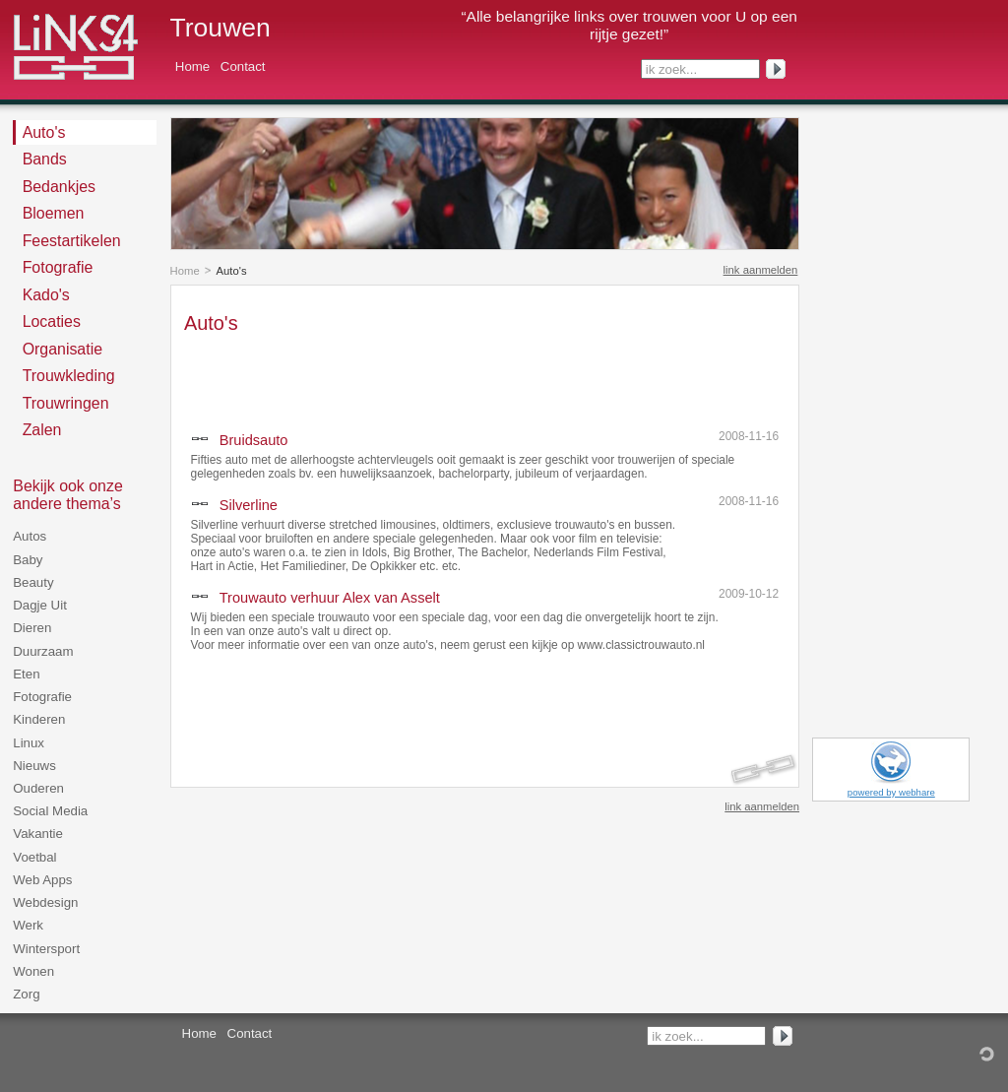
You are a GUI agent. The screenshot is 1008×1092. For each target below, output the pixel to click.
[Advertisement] (414, 377)
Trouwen (220, 27)
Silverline (249, 505)
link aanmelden (761, 270)
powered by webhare (891, 792)
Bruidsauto (254, 440)
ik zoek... (671, 69)
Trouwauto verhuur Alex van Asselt (330, 598)
